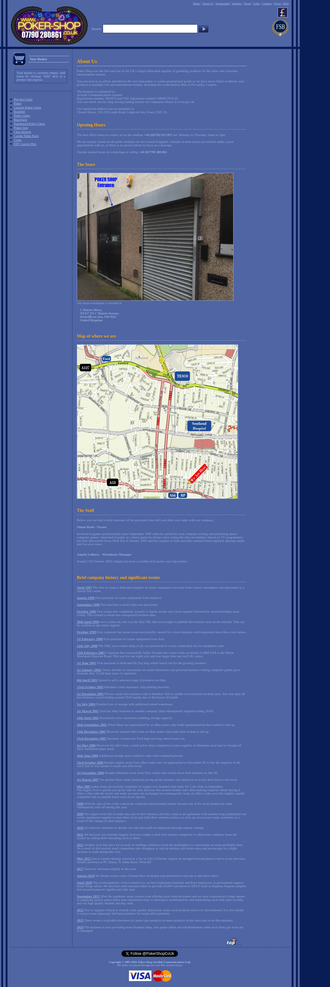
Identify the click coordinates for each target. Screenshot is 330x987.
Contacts (267, 3)
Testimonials (222, 3)
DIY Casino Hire (25, 144)
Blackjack (20, 119)
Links (256, 3)
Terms (247, 3)
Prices (277, 3)
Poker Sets (21, 127)
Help (286, 3)
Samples (237, 3)
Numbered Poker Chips (29, 123)
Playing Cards (23, 99)
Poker (18, 103)
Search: (96, 29)
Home (196, 3)
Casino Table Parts (26, 136)
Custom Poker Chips (27, 107)
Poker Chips (22, 115)
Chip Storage (22, 132)
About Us (207, 3)
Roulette (19, 111)
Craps (18, 140)
